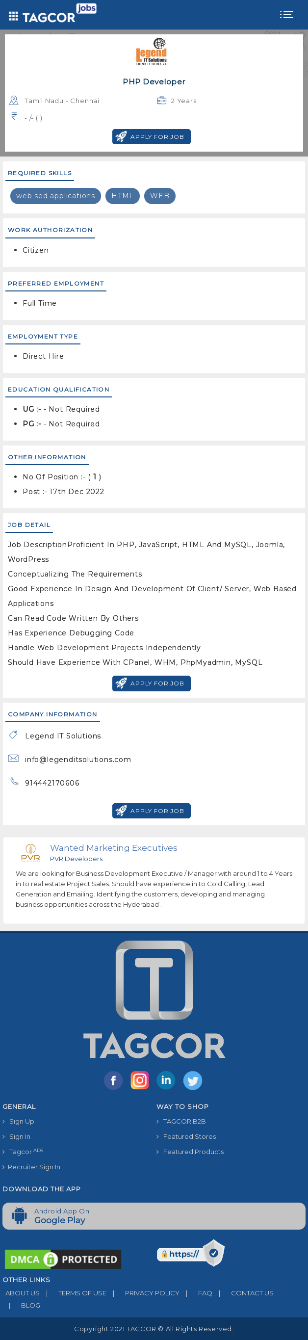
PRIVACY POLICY (143, 1293)
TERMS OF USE (73, 1293)
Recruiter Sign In (31, 1167)
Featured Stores (186, 1136)
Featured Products (190, 1152)
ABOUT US (21, 1293)
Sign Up (18, 1121)
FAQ (196, 1293)
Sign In (16, 1136)
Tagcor (22, 1152)
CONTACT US (243, 1293)
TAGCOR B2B (181, 1121)
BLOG (21, 1305)
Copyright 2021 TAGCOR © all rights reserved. (153, 1329)
